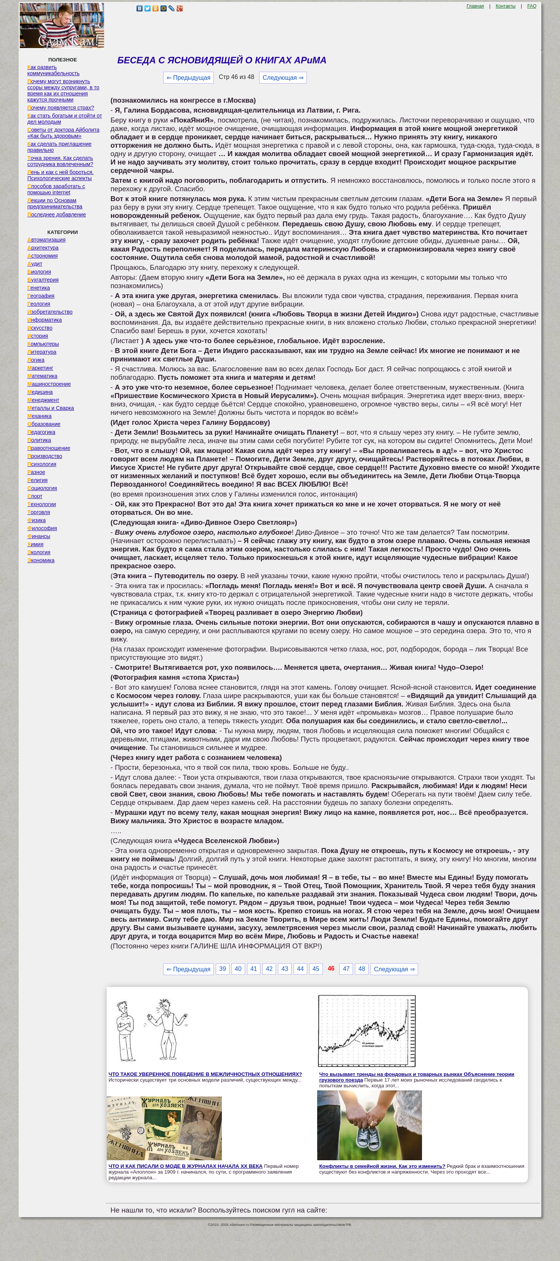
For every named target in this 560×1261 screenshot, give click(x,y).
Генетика (38, 288)
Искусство (40, 328)
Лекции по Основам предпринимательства (54, 203)
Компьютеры (43, 344)
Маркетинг (40, 368)
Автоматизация (46, 240)
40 (238, 969)
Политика (39, 440)
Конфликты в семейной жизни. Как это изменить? (382, 1166)
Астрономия (42, 256)
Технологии (41, 504)
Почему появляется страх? (60, 108)
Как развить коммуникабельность (53, 70)
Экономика (41, 560)
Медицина (40, 392)
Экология (38, 552)
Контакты (505, 6)
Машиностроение (49, 384)
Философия (42, 528)
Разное (36, 472)
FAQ (531, 6)
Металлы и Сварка (50, 408)
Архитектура (43, 248)
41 (253, 969)
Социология (42, 488)
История (37, 336)
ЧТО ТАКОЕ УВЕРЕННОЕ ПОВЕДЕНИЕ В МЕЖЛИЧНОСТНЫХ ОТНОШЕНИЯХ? (205, 1074)
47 (346, 969)
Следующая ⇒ (283, 77)
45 (316, 969)
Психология (41, 464)
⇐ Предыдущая (188, 77)
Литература (41, 352)
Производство (44, 456)
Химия (35, 544)
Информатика (44, 320)
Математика (42, 376)
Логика (36, 360)
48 (361, 969)
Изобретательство (50, 312)
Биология (39, 272)
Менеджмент (43, 400)
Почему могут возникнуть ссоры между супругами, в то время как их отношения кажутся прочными (63, 90)
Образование (44, 424)
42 (269, 969)
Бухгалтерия (43, 280)
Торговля (38, 512)
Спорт (34, 496)
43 (284, 969)
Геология (38, 304)
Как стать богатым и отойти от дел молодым (64, 119)
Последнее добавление (56, 214)
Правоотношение (48, 448)
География (41, 296)
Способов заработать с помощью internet (56, 189)
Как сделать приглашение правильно (59, 147)
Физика (36, 520)
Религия (37, 480)
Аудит (34, 264)
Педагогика (41, 432)
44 (300, 969)
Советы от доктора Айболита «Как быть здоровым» (63, 133)
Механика (39, 416)
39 (222, 969)
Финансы (38, 536)
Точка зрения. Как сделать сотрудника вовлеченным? (60, 161)
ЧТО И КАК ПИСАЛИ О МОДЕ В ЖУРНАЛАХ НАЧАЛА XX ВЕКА (186, 1166)
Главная (475, 6)
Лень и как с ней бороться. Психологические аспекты (60, 175)
